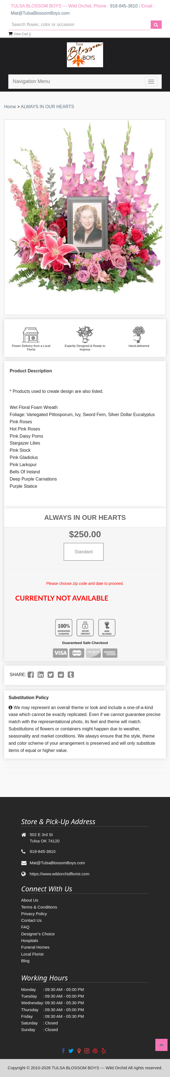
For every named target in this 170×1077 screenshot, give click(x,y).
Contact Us (31, 920)
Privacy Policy (34, 913)
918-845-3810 (124, 6)
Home (10, 106)
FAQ (25, 927)
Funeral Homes (35, 947)
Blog (25, 960)
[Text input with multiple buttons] (79, 24)
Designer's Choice (38, 933)
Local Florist (32, 954)
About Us (29, 900)
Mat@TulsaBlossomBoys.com (40, 13)
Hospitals (29, 940)
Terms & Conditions (39, 907)
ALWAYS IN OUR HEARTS (47, 106)
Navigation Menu (31, 81)
